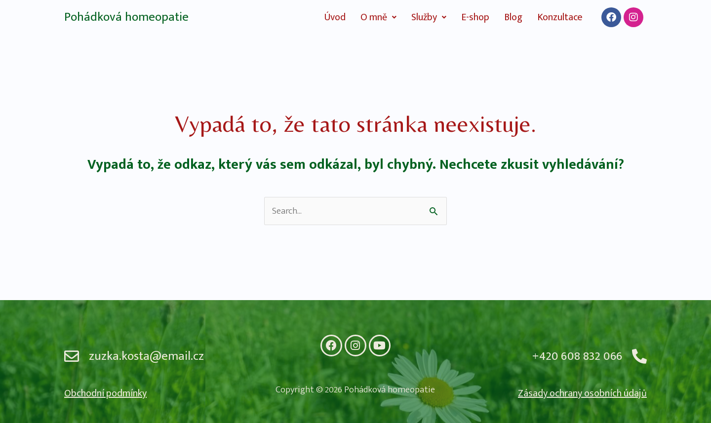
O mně (378, 17)
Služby (428, 17)
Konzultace (560, 17)
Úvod (335, 17)
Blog (513, 17)
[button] (378, 17)
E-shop (475, 17)
